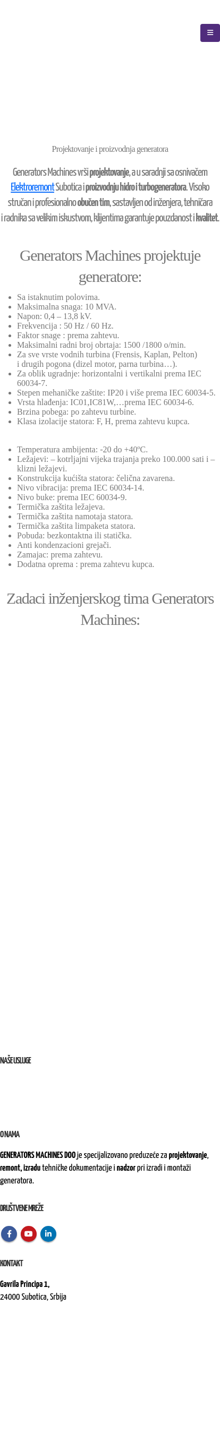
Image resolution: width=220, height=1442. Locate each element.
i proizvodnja (38, 1081)
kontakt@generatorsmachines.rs (47, 1333)
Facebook (9, 1234)
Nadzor (10, 1107)
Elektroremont (32, 187)
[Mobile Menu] (210, 33)
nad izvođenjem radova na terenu (68, 1107)
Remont (11, 1094)
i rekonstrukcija (45, 1094)
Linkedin (48, 1234)
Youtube (29, 1234)
